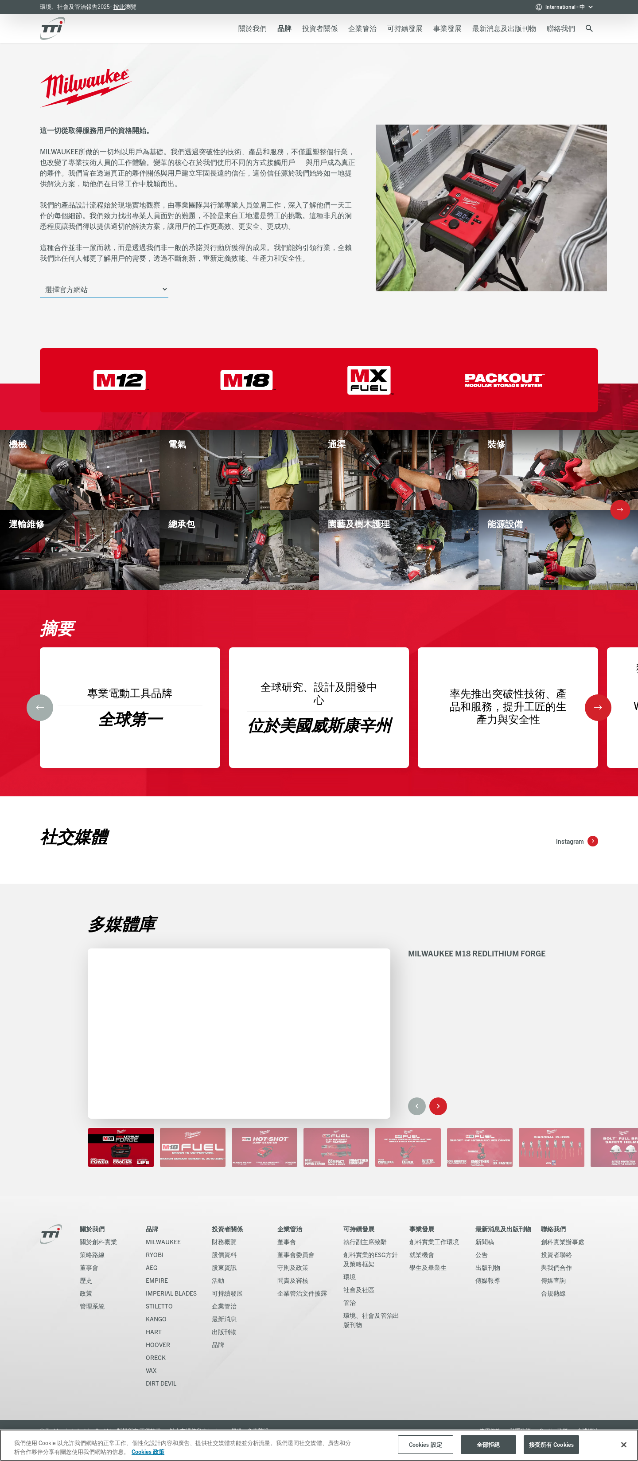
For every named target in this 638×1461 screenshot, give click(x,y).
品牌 (152, 1229)
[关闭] (624, 1444)
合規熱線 (553, 1293)
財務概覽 (224, 1242)
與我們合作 (556, 1267)
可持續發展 (227, 1293)
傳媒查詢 (553, 1280)
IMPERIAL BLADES (171, 1293)
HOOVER (158, 1344)
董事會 (89, 1267)
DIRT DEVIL (161, 1383)
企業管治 (224, 1306)
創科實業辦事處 (562, 1242)
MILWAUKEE (163, 1242)
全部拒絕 (488, 1444)
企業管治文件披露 (302, 1293)
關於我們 (92, 1229)
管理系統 (92, 1306)
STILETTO (159, 1306)
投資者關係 (227, 1229)
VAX (151, 1370)
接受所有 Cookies (551, 1444)
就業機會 (421, 1254)
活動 (218, 1280)
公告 (481, 1254)
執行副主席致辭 (365, 1242)
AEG (151, 1267)
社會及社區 (358, 1289)
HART (154, 1332)
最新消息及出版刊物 (503, 1229)
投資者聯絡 (556, 1254)
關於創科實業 (98, 1242)
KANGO (156, 1319)
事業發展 (421, 1229)
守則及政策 (292, 1267)
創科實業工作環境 (434, 1242)
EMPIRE (157, 1280)
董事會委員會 (296, 1254)
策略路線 (92, 1254)
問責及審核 (292, 1280)
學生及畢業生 (428, 1267)
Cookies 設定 (425, 1444)
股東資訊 (224, 1267)
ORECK (156, 1357)
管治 (349, 1302)
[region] (319, 1445)
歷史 (86, 1280)
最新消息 (224, 1319)
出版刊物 (224, 1332)
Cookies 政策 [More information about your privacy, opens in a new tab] (148, 1451)
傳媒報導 (487, 1280)
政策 (86, 1293)
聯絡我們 (553, 1229)
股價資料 (224, 1254)
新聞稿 (484, 1242)
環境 (349, 1277)
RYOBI (154, 1254)
